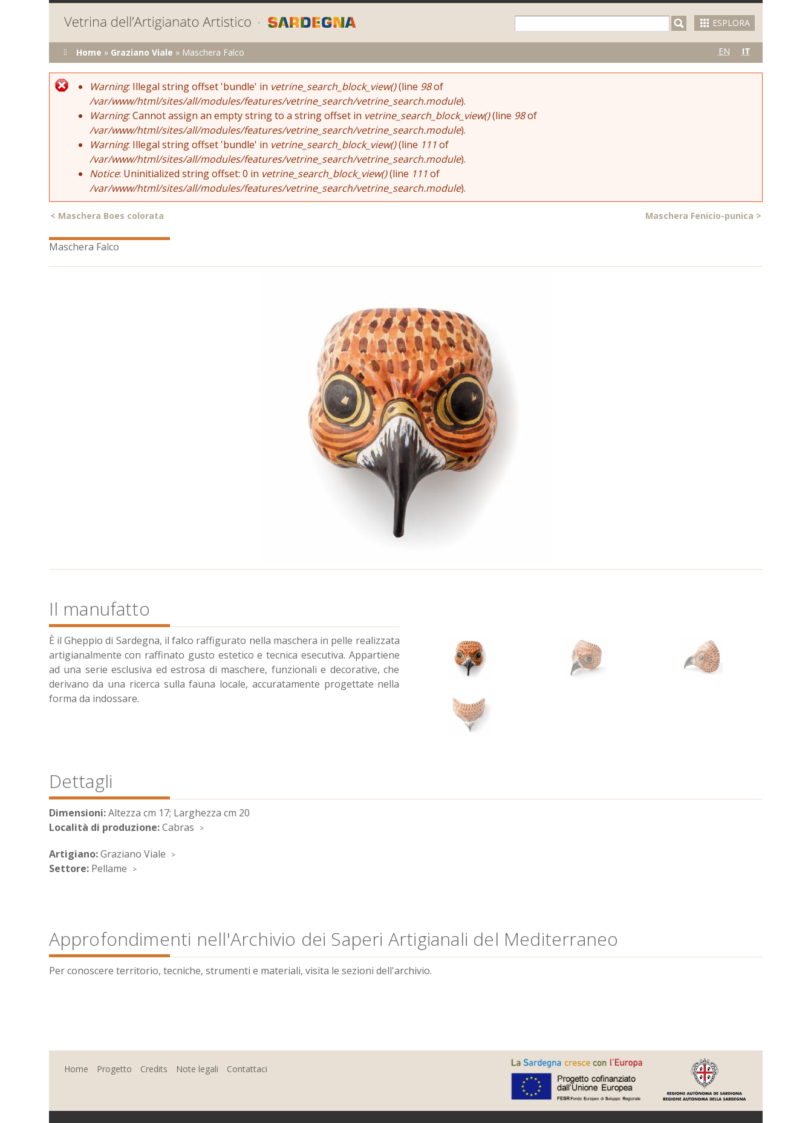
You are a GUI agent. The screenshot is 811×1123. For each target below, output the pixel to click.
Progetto (114, 1069)
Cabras (178, 827)
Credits (154, 1069)
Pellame (109, 868)
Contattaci (247, 1069)
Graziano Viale (142, 52)
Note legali (197, 1069)
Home (89, 52)
